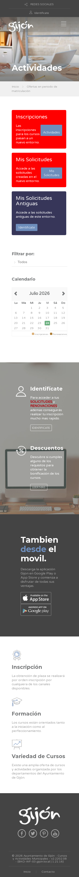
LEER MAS (38, 487)
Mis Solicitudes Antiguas (34, 201)
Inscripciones (31, 117)
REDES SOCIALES (42, 4)
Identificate (41, 13)
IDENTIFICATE (41, 427)
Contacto (48, 871)
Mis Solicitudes (34, 159)
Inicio (15, 86)
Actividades (51, 130)
